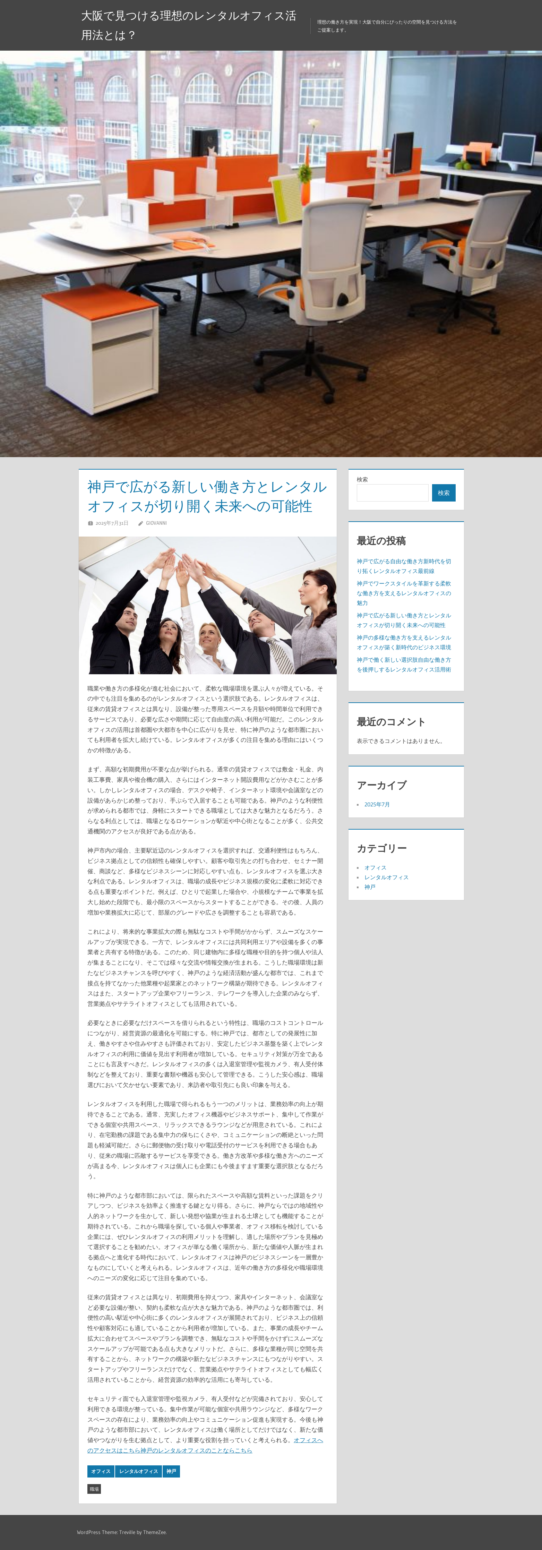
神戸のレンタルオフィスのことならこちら (196, 1450)
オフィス (101, 1471)
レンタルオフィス (138, 1471)
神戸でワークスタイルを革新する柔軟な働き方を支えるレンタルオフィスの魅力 (404, 593)
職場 (94, 1489)
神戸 (171, 1471)
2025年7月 (377, 804)
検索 (362, 479)
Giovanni (156, 523)
